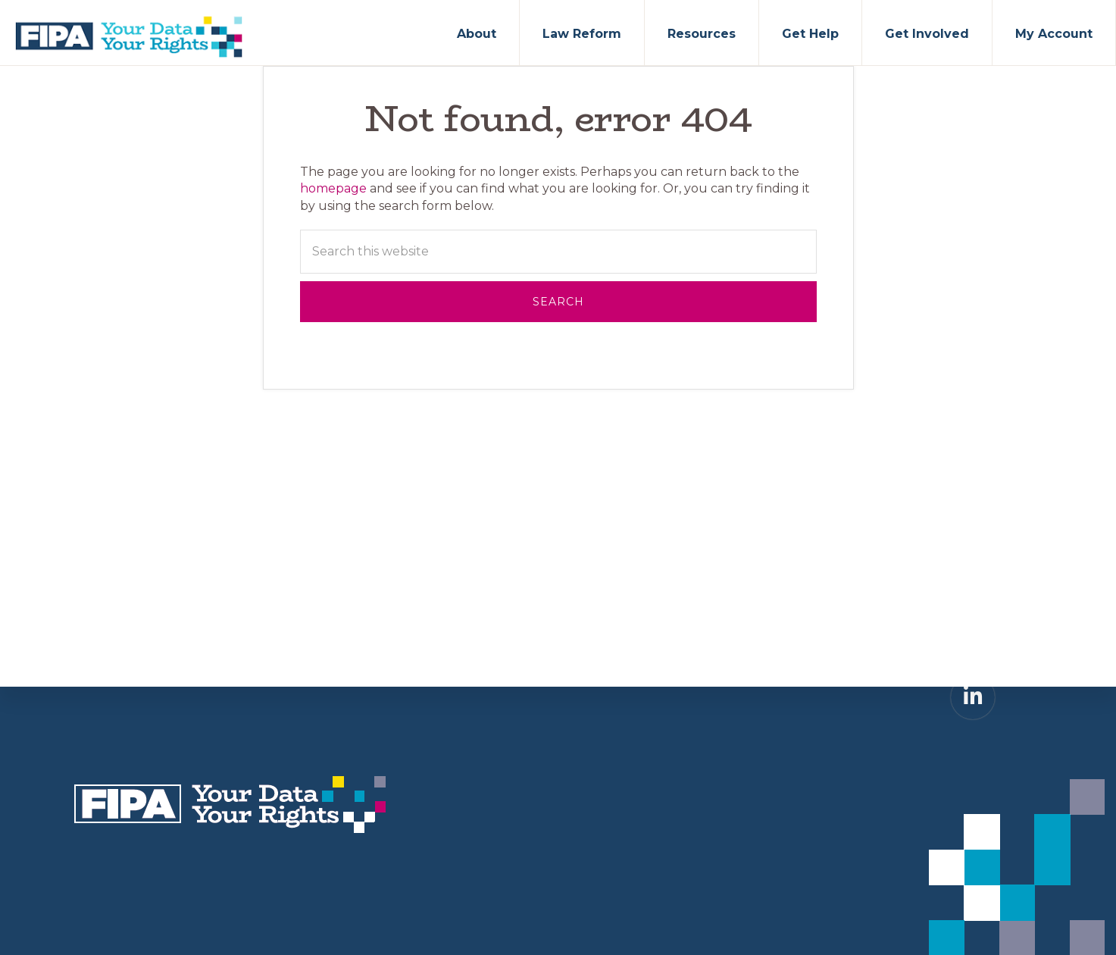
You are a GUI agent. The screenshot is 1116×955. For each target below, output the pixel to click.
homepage (333, 188)
